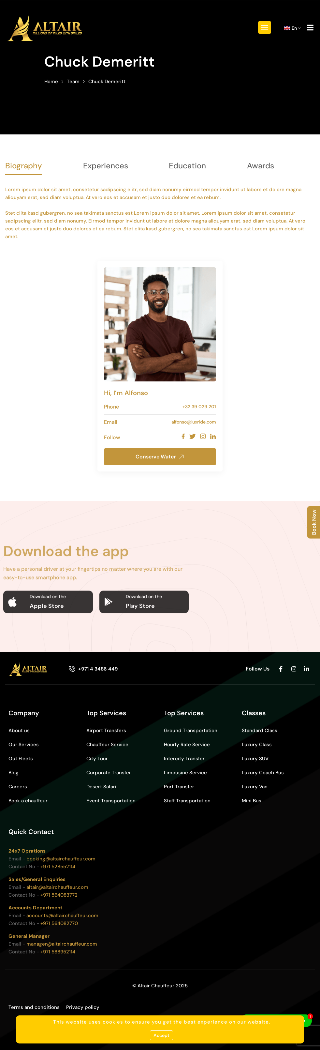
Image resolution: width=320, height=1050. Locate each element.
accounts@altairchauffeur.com (62, 915)
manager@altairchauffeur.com (61, 944)
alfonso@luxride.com (193, 422)
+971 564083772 (59, 895)
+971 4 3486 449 (98, 669)
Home (51, 81)
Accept (161, 1035)
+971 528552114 (57, 866)
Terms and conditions (34, 1007)
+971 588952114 (57, 952)
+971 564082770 (59, 923)
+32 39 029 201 (199, 406)
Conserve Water (160, 456)
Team (73, 81)
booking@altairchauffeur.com (60, 859)
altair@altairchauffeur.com (57, 887)
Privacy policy (82, 1007)
